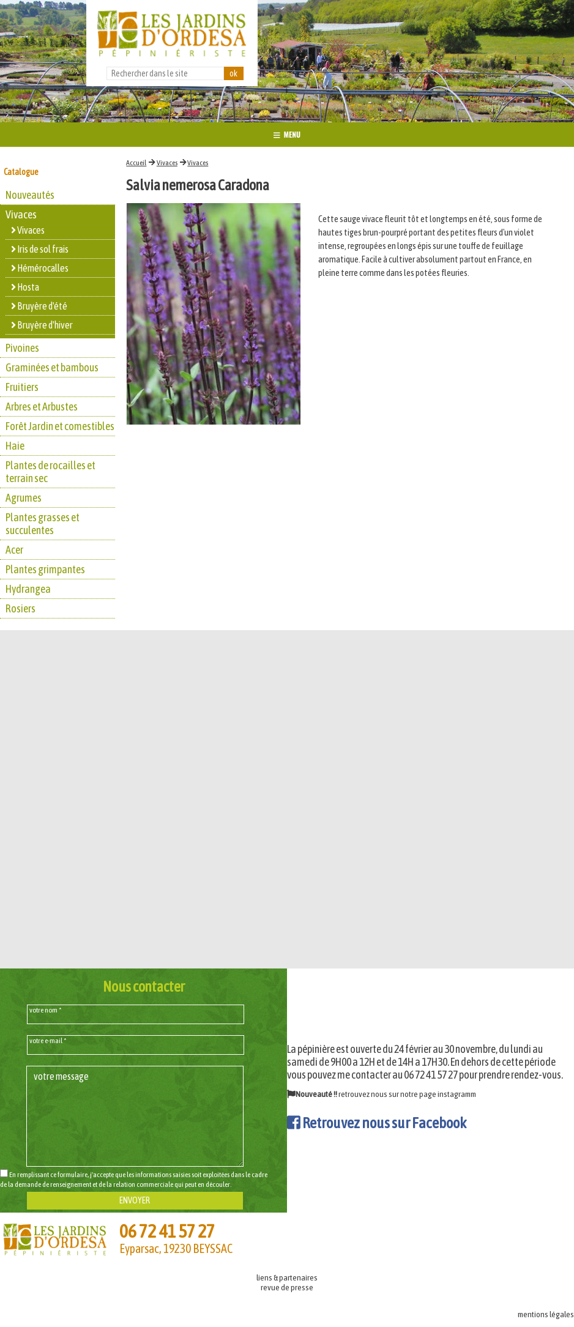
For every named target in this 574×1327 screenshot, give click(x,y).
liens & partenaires (287, 1277)
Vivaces (167, 162)
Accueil (136, 162)
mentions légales (546, 1314)
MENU (287, 134)
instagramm (457, 1094)
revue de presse (287, 1287)
